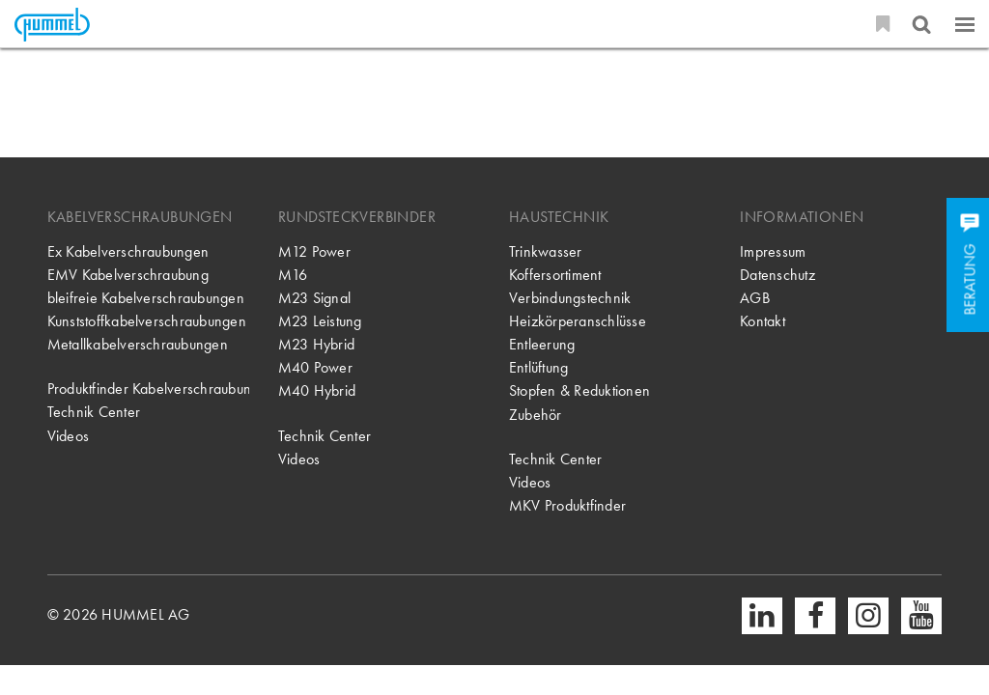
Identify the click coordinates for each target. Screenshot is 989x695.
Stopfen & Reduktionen (579, 390)
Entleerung (542, 344)
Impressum (772, 251)
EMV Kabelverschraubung (128, 274)
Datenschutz (777, 274)
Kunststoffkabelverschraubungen (146, 321)
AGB (755, 298)
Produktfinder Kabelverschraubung (148, 388)
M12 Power (314, 251)
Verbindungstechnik (570, 298)
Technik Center (93, 412)
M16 (293, 274)
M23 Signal (314, 298)
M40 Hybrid (316, 390)
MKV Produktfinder (567, 505)
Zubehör (535, 414)
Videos (68, 436)
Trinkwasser (545, 251)
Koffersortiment (555, 274)
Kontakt (762, 321)
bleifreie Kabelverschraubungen (145, 298)
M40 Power (315, 367)
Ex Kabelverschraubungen (128, 251)
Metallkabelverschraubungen (137, 344)
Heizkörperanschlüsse (577, 321)
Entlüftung (538, 367)
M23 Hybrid (316, 344)
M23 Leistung (320, 321)
